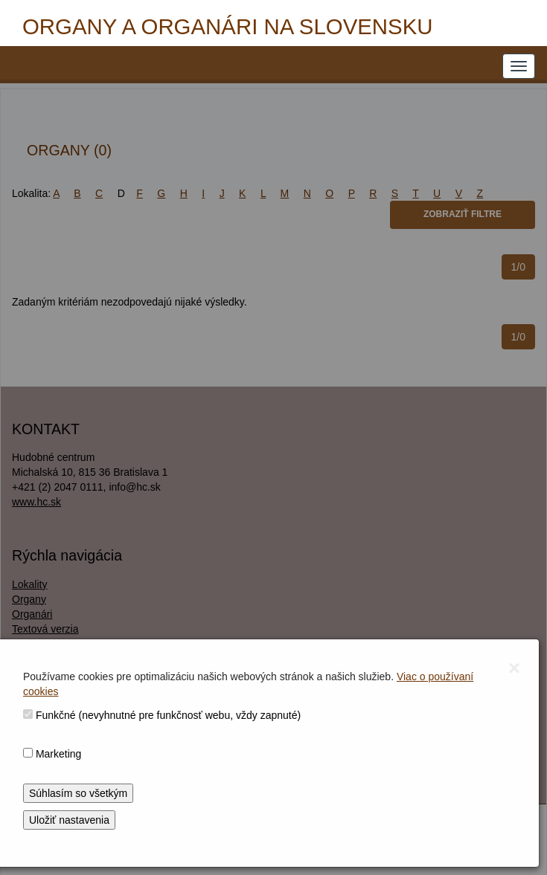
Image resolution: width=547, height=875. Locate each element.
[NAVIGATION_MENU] (518, 66)
